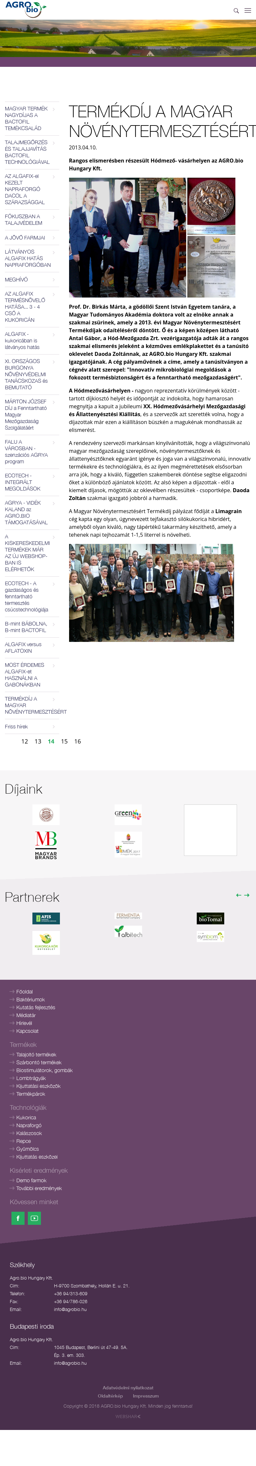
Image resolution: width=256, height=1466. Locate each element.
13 (38, 741)
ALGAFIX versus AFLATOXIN (23, 647)
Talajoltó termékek (36, 1054)
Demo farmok (31, 1180)
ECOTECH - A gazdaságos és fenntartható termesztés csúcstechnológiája (26, 596)
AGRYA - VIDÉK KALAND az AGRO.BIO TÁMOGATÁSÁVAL (26, 512)
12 (24, 741)
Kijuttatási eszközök (38, 1086)
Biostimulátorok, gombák (44, 1070)
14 (51, 741)
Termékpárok (30, 1094)
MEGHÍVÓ (16, 279)
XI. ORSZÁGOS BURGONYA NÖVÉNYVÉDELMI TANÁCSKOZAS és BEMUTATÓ (26, 374)
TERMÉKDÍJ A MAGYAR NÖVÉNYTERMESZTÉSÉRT (32, 705)
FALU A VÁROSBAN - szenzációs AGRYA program (26, 451)
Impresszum (146, 1395)
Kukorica (26, 1117)
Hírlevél (24, 1023)
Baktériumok (30, 999)
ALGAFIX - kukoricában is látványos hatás (22, 340)
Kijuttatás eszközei (37, 1157)
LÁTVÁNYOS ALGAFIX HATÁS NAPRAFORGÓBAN (28, 258)
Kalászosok (29, 1133)
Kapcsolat (27, 1031)
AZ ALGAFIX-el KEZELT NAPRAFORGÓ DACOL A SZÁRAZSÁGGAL (25, 189)
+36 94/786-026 (70, 1301)
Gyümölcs (27, 1149)
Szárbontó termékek (39, 1062)
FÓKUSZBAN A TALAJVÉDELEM (23, 219)
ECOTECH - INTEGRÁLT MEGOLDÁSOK (22, 482)
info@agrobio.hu (70, 1309)
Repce (23, 1141)
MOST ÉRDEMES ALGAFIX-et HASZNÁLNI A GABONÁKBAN (24, 674)
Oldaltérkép (110, 1395)
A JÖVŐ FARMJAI (25, 238)
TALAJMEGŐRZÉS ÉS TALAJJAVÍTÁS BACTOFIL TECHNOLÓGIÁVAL (27, 152)
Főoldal (24, 991)
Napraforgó (29, 1125)
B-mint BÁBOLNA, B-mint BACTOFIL (26, 627)
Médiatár (26, 1015)
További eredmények (39, 1188)
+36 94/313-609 (70, 1293)
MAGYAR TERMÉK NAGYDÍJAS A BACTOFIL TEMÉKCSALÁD (26, 118)
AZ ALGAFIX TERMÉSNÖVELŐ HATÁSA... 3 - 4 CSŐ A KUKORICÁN (25, 307)
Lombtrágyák (31, 1078)
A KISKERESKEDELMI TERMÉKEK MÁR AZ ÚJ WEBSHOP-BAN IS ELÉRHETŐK (27, 552)
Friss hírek (16, 726)
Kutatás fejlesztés (35, 1007)
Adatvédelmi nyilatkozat (128, 1387)
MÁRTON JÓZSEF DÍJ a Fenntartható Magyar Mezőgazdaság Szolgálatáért (26, 414)
